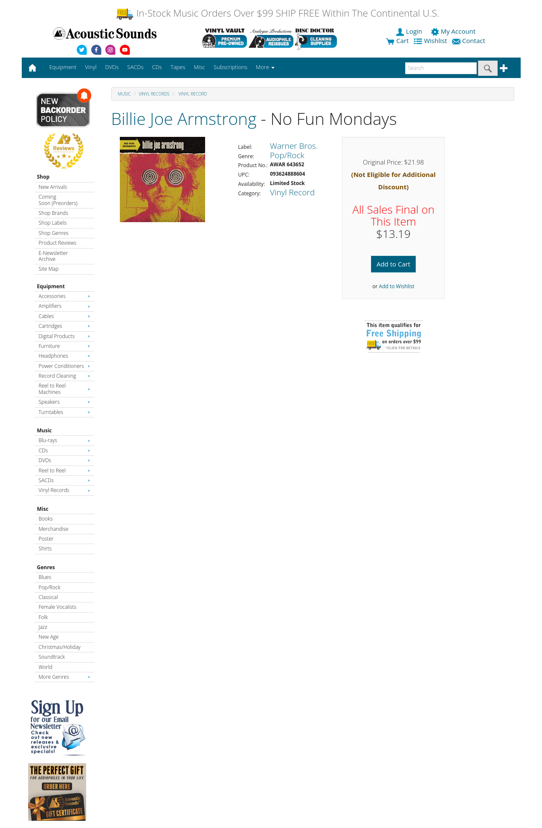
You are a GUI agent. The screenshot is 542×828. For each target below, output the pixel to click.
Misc (43, 508)
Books (46, 518)
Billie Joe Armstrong (184, 118)
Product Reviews (58, 242)
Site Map (49, 268)
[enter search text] (441, 68)
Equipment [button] (62, 67)
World (45, 667)
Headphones (64, 355)
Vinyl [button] (90, 67)
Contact (469, 40)
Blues (45, 577)
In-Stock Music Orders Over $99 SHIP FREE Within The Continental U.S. (277, 13)
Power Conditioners (64, 366)
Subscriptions (230, 67)
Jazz (43, 627)
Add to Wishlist (396, 286)
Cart (397, 40)
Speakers (64, 401)
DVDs (64, 460)
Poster (46, 538)
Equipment (51, 286)
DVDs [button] (112, 67)
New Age (49, 636)
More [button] (265, 67)
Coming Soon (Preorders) (58, 199)
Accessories (64, 296)
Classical (48, 597)
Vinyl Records (64, 490)
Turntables (64, 412)
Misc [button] (199, 67)
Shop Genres (54, 233)
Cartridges (64, 326)
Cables (64, 316)
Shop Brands (53, 213)
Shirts (45, 548)
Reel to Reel (64, 470)
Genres (46, 567)
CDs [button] (157, 67)
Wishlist (431, 40)
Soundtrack (52, 656)
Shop (43, 176)
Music (44, 430)
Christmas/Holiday (60, 647)
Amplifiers (64, 306)
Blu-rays (64, 440)
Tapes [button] (178, 67)
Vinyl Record (192, 94)
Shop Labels (53, 222)
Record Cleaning (64, 375)
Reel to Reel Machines (64, 388)
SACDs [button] (135, 67)
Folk (43, 617)
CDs (64, 450)
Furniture (64, 346)
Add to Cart (393, 264)
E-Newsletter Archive (53, 256)
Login (410, 31)
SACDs (64, 480)
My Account (454, 31)
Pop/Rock (50, 587)
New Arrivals (53, 187)
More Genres (64, 676)
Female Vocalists (58, 607)
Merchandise (54, 529)
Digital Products (64, 336)
